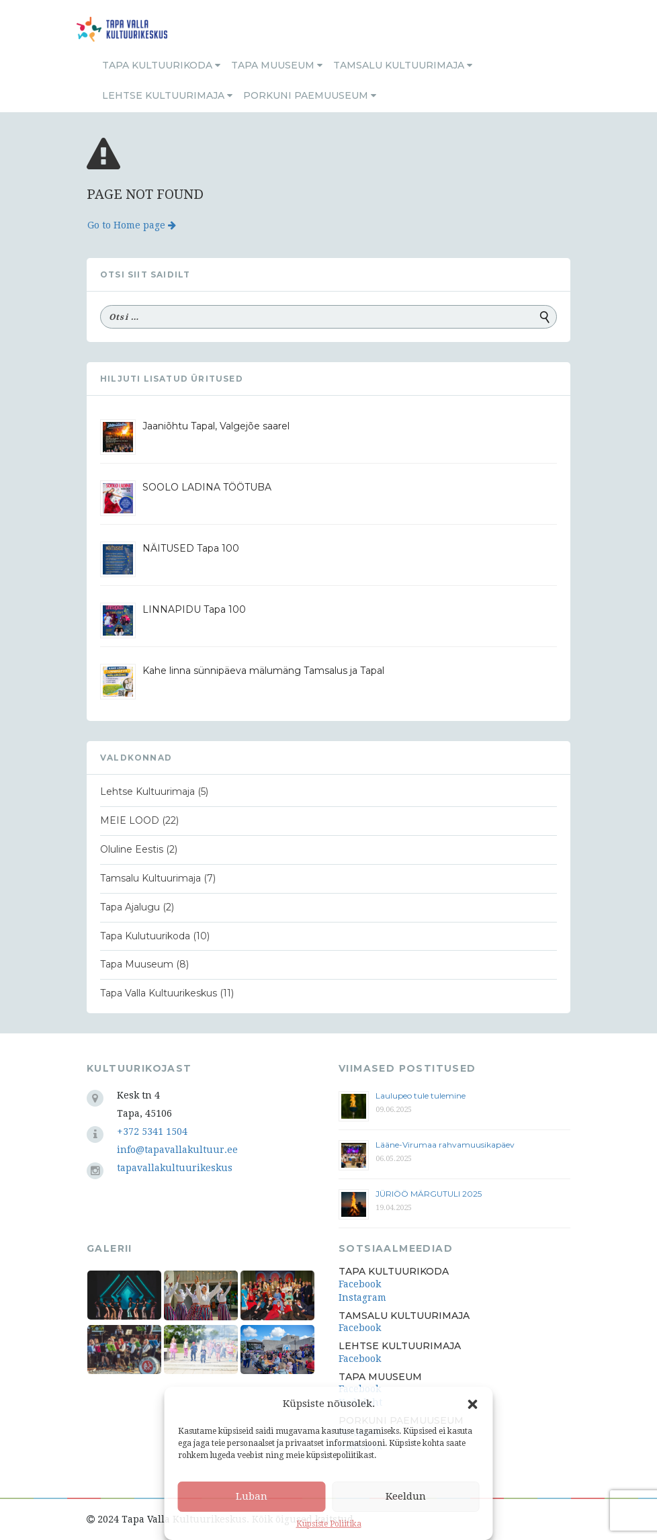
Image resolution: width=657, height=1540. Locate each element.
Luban (251, 1496)
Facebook (360, 1284)
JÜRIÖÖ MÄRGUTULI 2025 (429, 1194)
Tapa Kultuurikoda (161, 65)
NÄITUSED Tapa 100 (190, 548)
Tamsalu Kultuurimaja (402, 65)
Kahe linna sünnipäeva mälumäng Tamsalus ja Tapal (263, 671)
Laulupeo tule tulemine (422, 1095)
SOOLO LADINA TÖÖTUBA (206, 487)
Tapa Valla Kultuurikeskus (158, 993)
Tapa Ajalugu (130, 907)
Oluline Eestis (131, 849)
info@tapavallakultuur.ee (177, 1149)
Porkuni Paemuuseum (309, 95)
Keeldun (406, 1496)
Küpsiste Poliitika (328, 1524)
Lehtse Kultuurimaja (167, 95)
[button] (473, 1404)
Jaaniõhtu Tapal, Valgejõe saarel (216, 426)
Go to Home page (131, 225)
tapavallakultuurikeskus (174, 1167)
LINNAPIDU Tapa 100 (194, 609)
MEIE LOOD (129, 820)
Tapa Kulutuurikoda (145, 936)
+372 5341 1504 (152, 1131)
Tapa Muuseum (276, 65)
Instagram (362, 1297)
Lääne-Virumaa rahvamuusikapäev (445, 1145)
